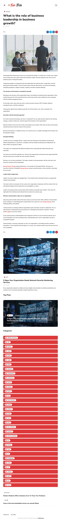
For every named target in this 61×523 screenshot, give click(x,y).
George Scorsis (24, 168)
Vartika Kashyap (47, 201)
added (8, 211)
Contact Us (6, 514)
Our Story (13, 514)
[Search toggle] (56, 5)
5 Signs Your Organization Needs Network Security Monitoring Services (28, 281)
